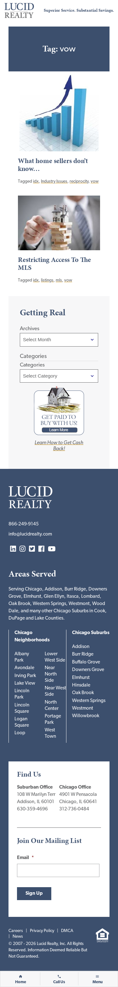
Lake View (24, 683)
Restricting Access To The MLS (54, 263)
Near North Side (51, 674)
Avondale (24, 668)
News (18, 937)
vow (94, 181)
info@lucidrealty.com (30, 534)
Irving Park (25, 676)
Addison (80, 647)
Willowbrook (85, 716)
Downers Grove (88, 670)
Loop (19, 733)
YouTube (51, 549)
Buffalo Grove (86, 662)
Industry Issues (54, 181)
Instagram (22, 549)
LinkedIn (13, 549)
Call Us (59, 982)
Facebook (41, 549)
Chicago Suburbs (91, 633)
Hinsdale (81, 685)
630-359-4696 (32, 809)
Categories (32, 365)
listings (47, 280)
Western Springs (88, 701)
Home (20, 982)
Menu (98, 982)
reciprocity (79, 181)
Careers (15, 931)
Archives (29, 328)
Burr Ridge (82, 654)
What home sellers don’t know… (53, 164)
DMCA (67, 931)
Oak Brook (83, 693)
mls (59, 280)
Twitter (32, 549)
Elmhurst (81, 677)
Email (25, 858)
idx (36, 181)
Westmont (82, 708)
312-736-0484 (74, 809)
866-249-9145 (23, 524)
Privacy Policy (42, 931)
